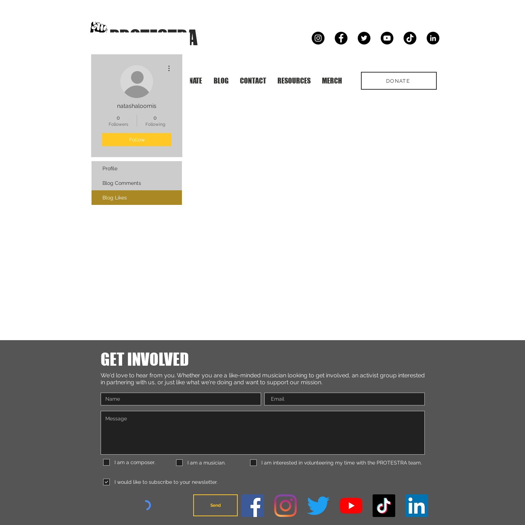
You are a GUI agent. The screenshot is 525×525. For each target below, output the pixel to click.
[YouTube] (387, 38)
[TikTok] (410, 38)
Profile (109, 168)
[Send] (215, 505)
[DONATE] (399, 81)
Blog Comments (121, 183)
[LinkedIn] (433, 38)
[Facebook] (341, 38)
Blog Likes (114, 198)
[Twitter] (364, 38)
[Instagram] (318, 38)
